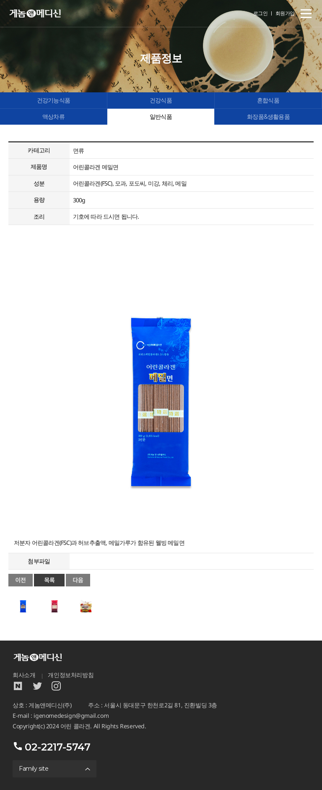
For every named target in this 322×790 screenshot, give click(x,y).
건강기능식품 (53, 100)
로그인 (260, 13)
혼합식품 (268, 100)
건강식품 (161, 100)
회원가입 (285, 13)
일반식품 (161, 116)
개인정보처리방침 (70, 675)
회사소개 (24, 675)
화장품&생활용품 (268, 116)
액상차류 (53, 116)
